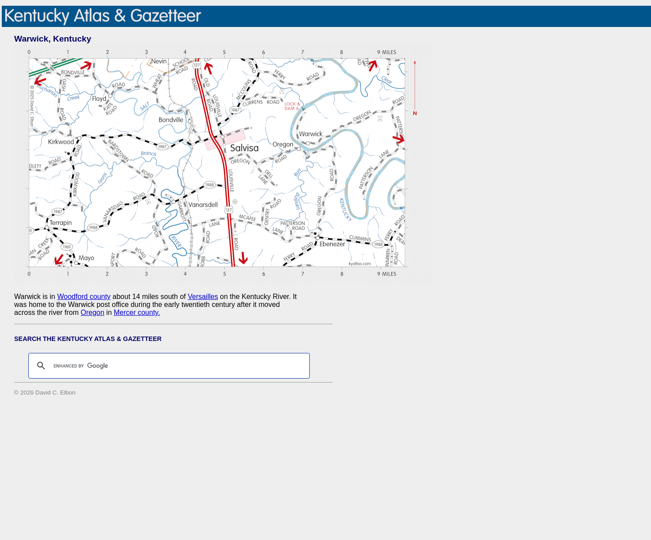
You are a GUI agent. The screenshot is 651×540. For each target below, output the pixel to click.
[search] (168, 365)
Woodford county (84, 296)
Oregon (92, 312)
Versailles (203, 296)
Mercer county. (137, 312)
